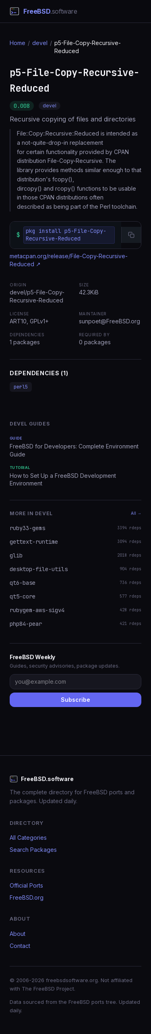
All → (136, 513)
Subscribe (75, 699)
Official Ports (26, 885)
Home (17, 42)
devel (40, 42)
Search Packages (33, 849)
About (17, 933)
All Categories (28, 837)
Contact (20, 945)
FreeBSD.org (26, 897)
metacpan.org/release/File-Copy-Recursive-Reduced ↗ (69, 260)
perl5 (21, 387)
